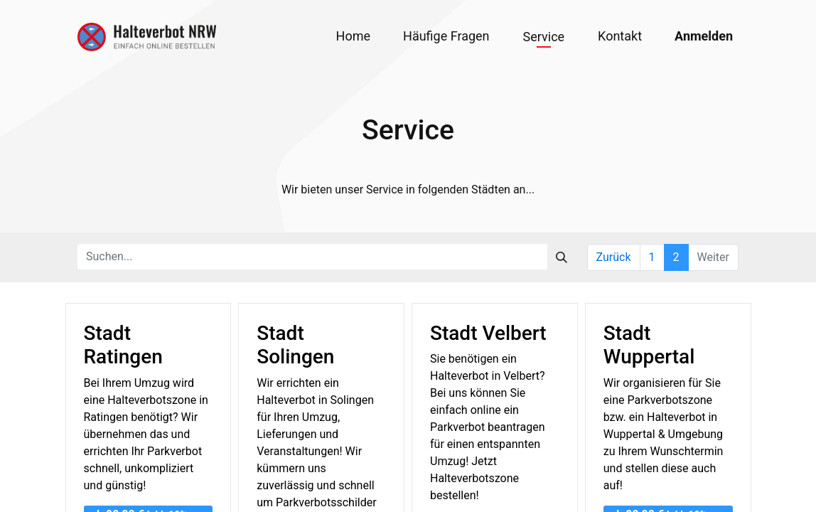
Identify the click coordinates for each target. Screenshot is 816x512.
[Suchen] (561, 257)
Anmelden (704, 35)
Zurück (613, 257)
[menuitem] (353, 36)
